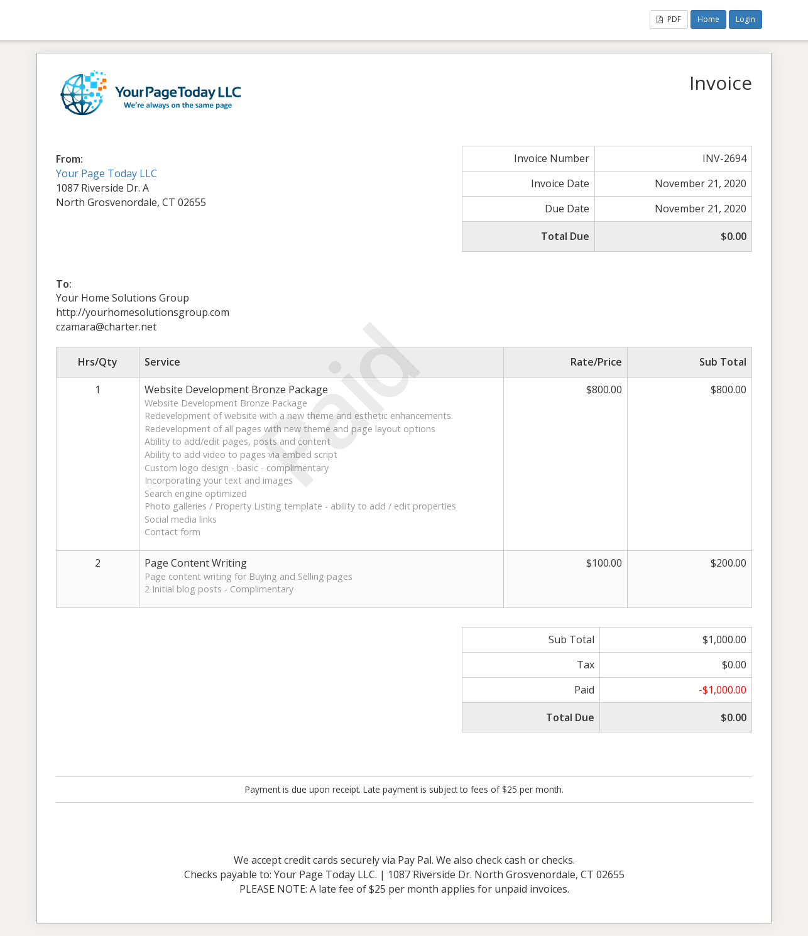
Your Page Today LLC (106, 173)
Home (708, 19)
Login (745, 19)
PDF (669, 19)
